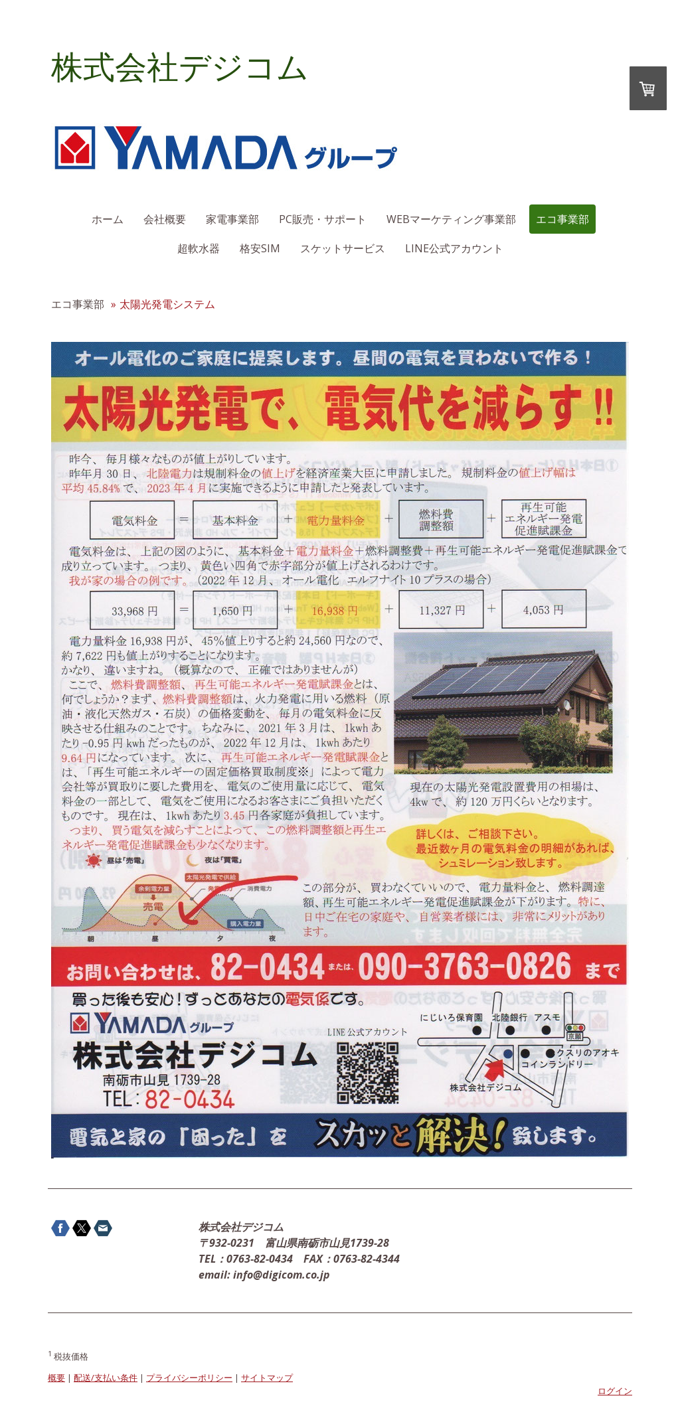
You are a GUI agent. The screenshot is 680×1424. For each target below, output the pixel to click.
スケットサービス (342, 248)
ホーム (108, 219)
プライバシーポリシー (189, 1378)
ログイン (615, 1391)
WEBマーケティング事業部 (451, 219)
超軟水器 (198, 248)
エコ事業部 (562, 219)
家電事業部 (232, 219)
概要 (56, 1378)
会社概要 (164, 219)
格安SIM (260, 248)
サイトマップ (267, 1378)
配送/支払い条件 (105, 1378)
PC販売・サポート (323, 219)
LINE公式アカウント (454, 248)
